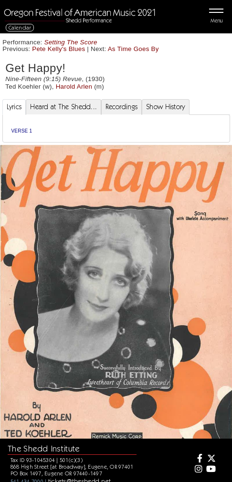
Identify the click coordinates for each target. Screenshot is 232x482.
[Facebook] (197, 459)
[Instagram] (197, 469)
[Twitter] (211, 459)
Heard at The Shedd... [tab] (63, 107)
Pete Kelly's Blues (58, 48)
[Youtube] (211, 469)
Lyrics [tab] (14, 107)
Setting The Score (70, 42)
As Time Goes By (133, 48)
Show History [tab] (165, 107)
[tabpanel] (116, 128)
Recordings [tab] (121, 107)
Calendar (20, 27)
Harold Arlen (74, 86)
